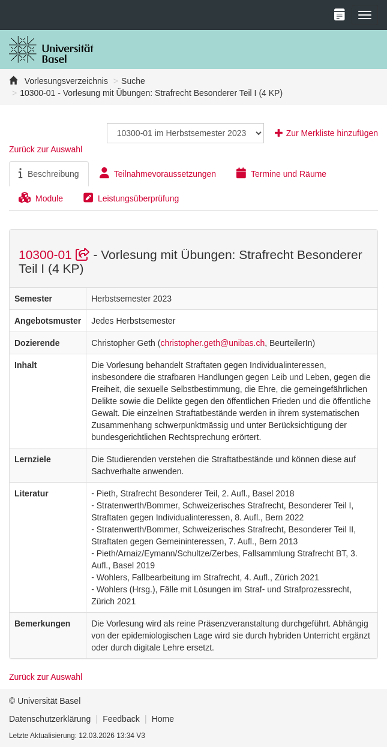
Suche (133, 81)
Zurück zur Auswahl (45, 149)
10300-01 (56, 254)
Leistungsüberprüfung (131, 197)
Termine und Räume (281, 173)
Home (163, 719)
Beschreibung (49, 173)
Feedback (121, 719)
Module (41, 197)
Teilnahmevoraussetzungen (158, 173)
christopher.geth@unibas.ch (212, 343)
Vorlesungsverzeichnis (65, 81)
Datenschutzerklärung (50, 719)
